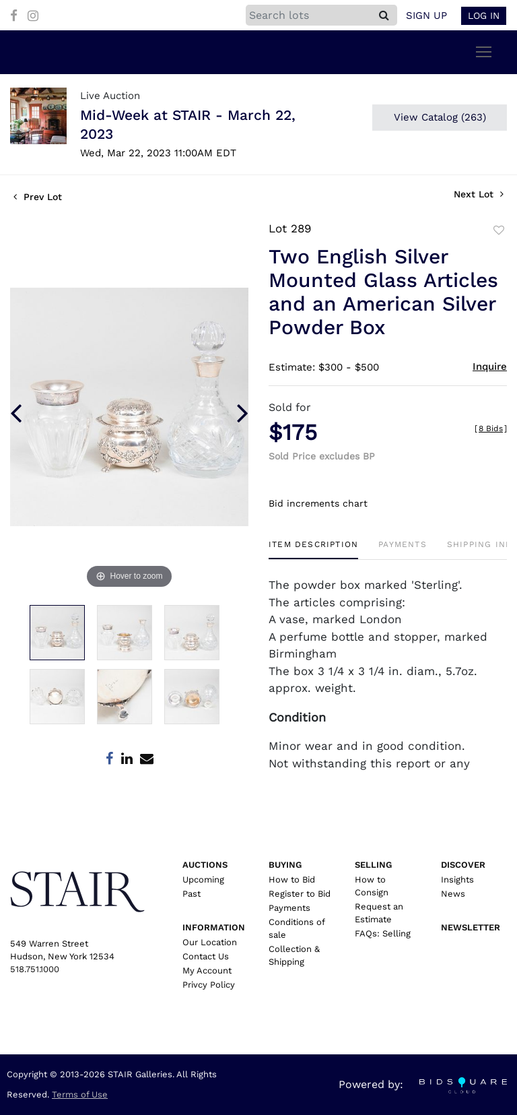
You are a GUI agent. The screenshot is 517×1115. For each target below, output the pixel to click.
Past (191, 894)
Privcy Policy (208, 985)
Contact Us (205, 956)
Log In (483, 15)
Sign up (426, 15)
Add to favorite (499, 230)
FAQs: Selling (383, 933)
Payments (289, 908)
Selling (373, 865)
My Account (207, 970)
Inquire (490, 366)
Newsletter (470, 927)
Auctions (205, 865)
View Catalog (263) (440, 117)
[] (491, 428)
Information (213, 927)
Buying (285, 865)
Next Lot (479, 194)
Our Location (209, 942)
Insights (457, 879)
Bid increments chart (318, 503)
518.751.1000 (34, 969)
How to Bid (292, 879)
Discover (463, 865)
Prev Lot (37, 196)
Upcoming (203, 879)
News (453, 894)
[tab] (313, 549)
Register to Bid (300, 894)
